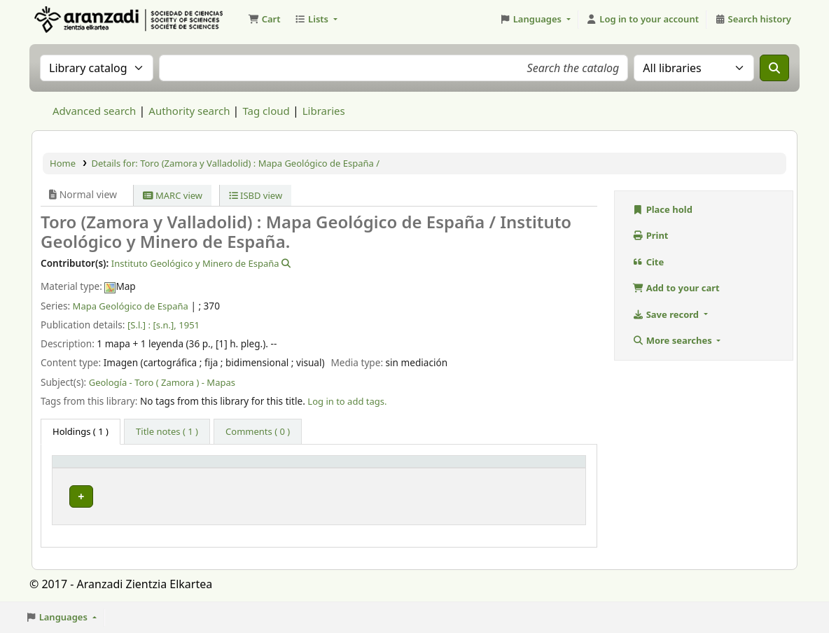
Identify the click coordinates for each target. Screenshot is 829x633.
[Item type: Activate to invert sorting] (131, 468)
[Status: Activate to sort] (553, 468)
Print (650, 235)
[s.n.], (164, 325)
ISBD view (256, 195)
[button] (264, 19)
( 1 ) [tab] (81, 431)
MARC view (172, 195)
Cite (648, 262)
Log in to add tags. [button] (346, 401)
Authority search (189, 111)
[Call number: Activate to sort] (424, 468)
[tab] (167, 432)
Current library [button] (249, 467)
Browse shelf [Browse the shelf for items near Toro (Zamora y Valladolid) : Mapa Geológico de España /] (465, 493)
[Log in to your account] (642, 19)
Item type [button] (81, 467)
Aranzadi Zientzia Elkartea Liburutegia (67, 20)
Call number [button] (360, 467)
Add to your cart (676, 287)
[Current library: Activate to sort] (266, 468)
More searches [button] (673, 340)
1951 (189, 325)
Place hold (662, 209)
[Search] (774, 68)
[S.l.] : (139, 325)
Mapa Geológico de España (130, 306)
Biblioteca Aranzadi (260, 493)
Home (63, 163)
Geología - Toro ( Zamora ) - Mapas (162, 382)
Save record (666, 314)
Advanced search (94, 111)
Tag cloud (265, 111)
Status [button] (543, 467)
